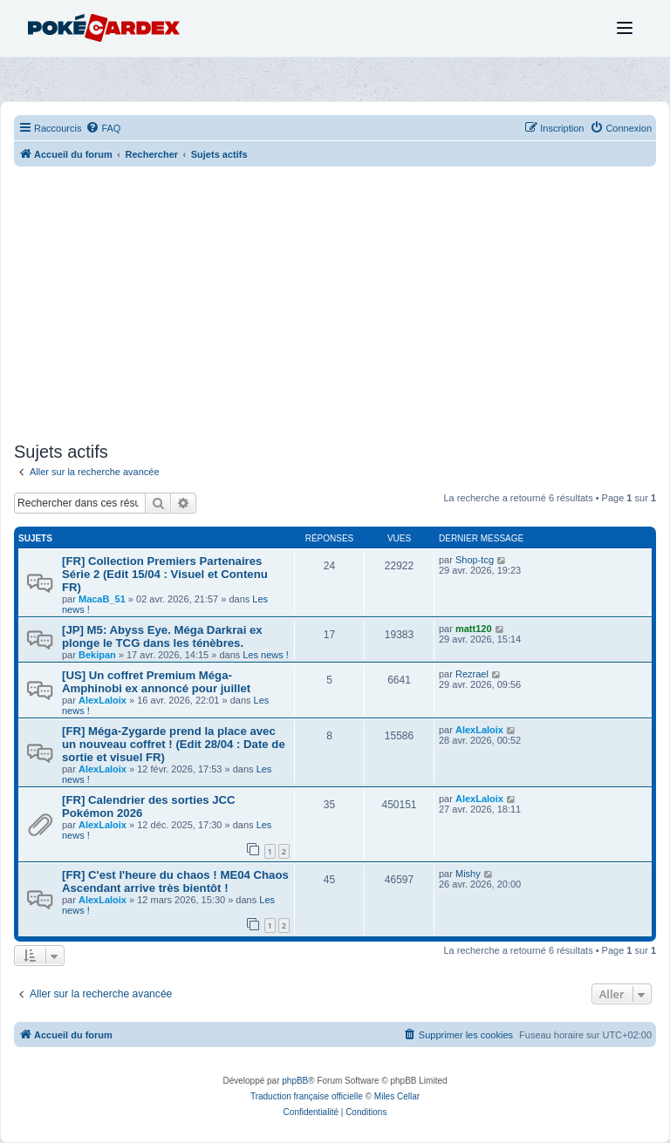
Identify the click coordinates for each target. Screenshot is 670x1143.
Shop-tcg (474, 559)
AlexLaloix (102, 700)
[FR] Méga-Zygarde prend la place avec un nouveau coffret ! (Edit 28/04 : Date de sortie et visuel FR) (173, 744)
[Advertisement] (335, 306)
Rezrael (472, 674)
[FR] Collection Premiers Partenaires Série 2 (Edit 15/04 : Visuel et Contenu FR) (165, 574)
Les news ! (266, 655)
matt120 (473, 628)
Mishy (468, 873)
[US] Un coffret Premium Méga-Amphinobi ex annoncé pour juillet (156, 682)
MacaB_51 (102, 599)
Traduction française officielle (306, 1096)
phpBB (295, 1080)
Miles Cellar (397, 1096)
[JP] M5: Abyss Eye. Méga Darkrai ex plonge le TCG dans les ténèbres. (162, 636)
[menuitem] (102, 128)
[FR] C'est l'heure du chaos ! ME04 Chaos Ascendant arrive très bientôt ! (175, 881)
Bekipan (97, 655)
